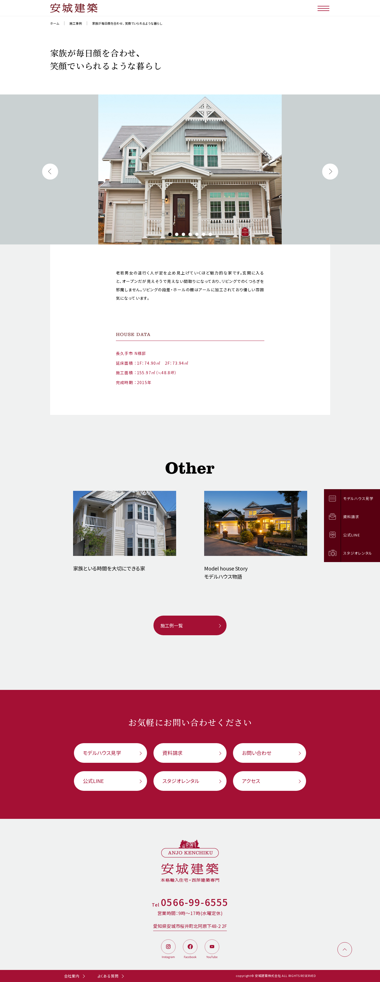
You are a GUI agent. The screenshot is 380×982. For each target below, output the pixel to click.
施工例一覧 (171, 625)
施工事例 (75, 23)
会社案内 (72, 976)
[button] (50, 171)
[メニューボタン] (324, 7)
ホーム (54, 23)
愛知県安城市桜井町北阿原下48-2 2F (190, 926)
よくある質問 (108, 976)
